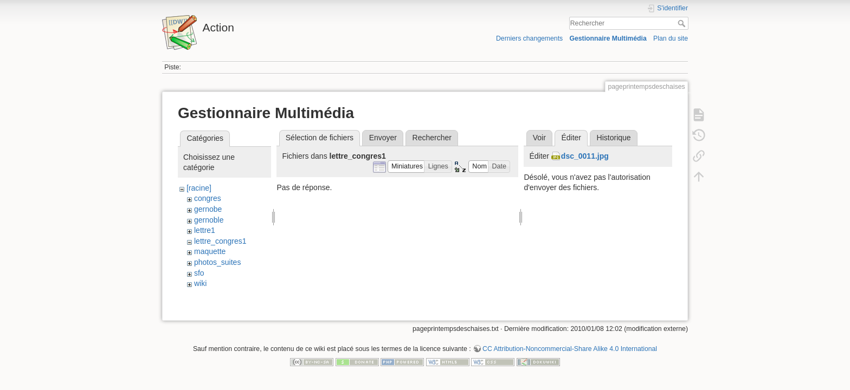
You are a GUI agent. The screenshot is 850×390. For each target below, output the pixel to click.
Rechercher (683, 23)
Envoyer (383, 137)
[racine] (198, 188)
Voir (539, 137)
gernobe (208, 209)
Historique (614, 137)
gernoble (209, 220)
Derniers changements (529, 38)
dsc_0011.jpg (585, 156)
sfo (199, 273)
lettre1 (204, 230)
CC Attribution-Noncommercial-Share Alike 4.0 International (569, 354)
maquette (210, 251)
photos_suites (217, 262)
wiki (200, 283)
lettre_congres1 (220, 241)
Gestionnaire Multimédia (607, 38)
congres (207, 198)
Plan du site (670, 38)
